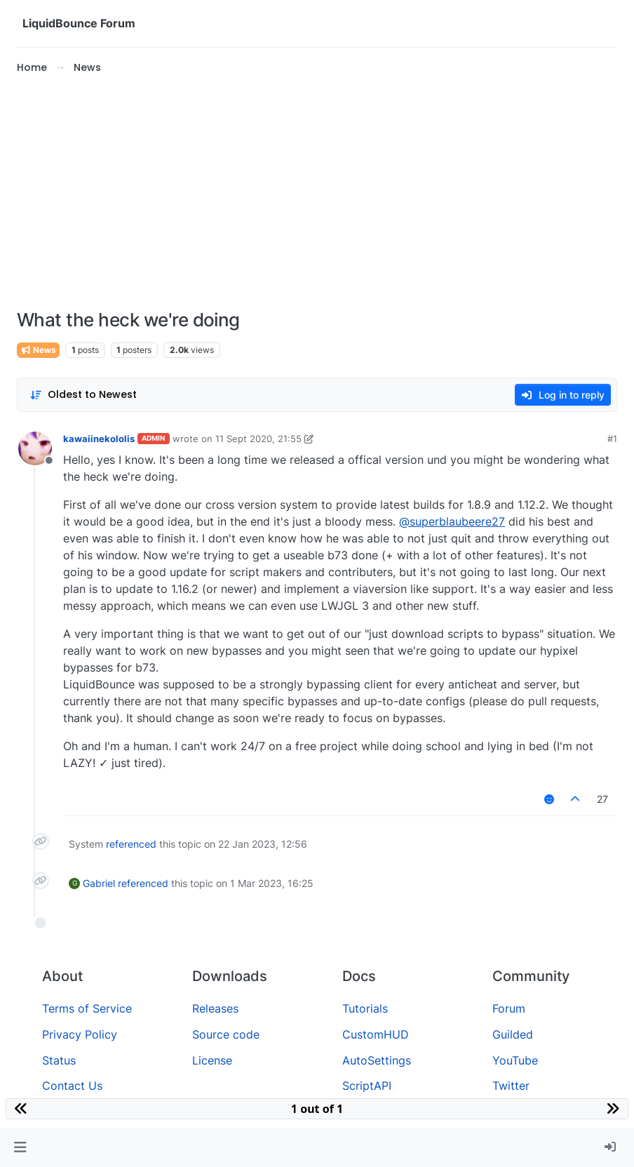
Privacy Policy (79, 1034)
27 (602, 799)
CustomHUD (375, 1034)
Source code (225, 1034)
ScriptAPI (366, 1086)
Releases (215, 1008)
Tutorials (365, 1008)
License (212, 1060)
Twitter (511, 1086)
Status (59, 1060)
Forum (508, 1008)
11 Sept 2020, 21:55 (258, 438)
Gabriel (99, 883)
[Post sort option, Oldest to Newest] (83, 395)
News (38, 350)
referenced (131, 844)
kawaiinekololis (99, 438)
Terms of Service (87, 1008)
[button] (20, 1147)
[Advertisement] (317, 192)
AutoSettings (376, 1060)
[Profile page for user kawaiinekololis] (35, 448)
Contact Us (72, 1086)
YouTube (515, 1060)
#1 (612, 438)
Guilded (512, 1034)
